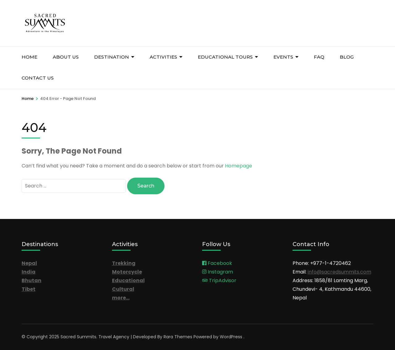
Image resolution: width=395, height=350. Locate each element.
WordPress (231, 337)
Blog (347, 57)
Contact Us (38, 78)
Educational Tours (225, 57)
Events (283, 57)
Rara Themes (178, 337)
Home (29, 57)
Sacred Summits (78, 337)
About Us (66, 57)
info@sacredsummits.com (339, 271)
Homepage (238, 165)
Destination (111, 57)
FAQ (319, 57)
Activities (163, 57)
